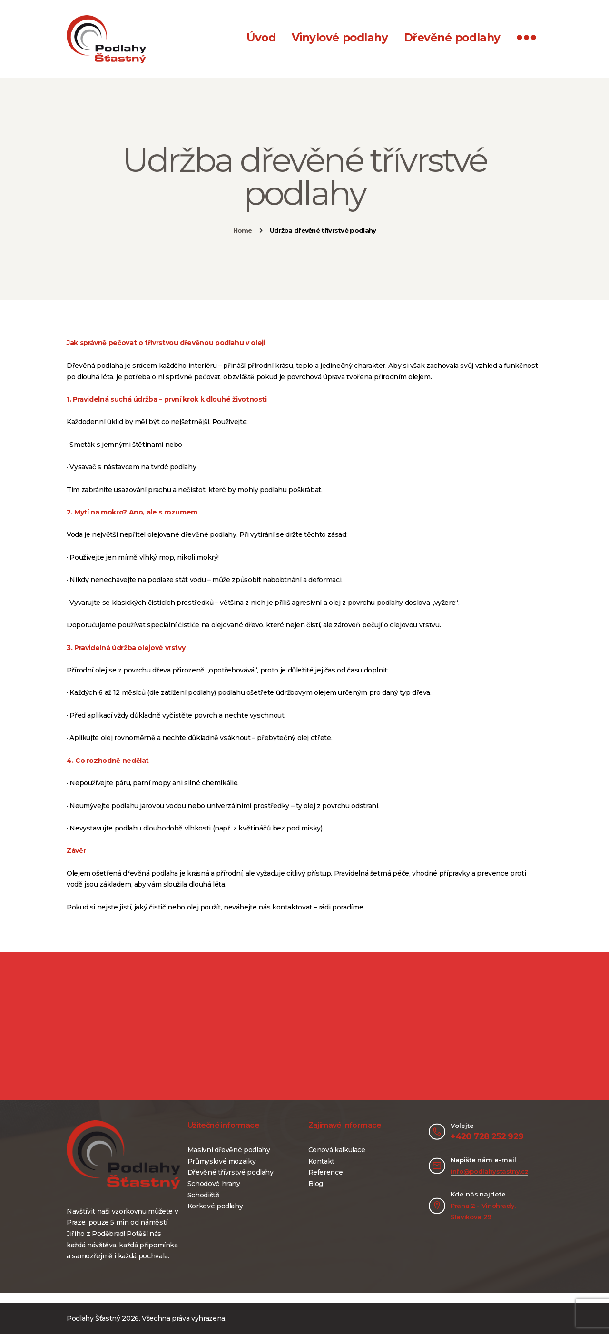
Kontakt (321, 1161)
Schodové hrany (213, 1183)
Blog (316, 1183)
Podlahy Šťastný (93, 1318)
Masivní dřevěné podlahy (228, 1150)
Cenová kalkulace (336, 1150)
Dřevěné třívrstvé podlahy (230, 1172)
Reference (325, 1172)
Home (242, 230)
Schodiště (203, 1195)
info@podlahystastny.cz (489, 1171)
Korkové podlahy (215, 1206)
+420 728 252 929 (487, 1136)
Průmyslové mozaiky (221, 1161)
